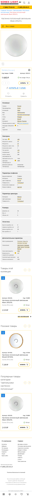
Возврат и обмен (22, 450)
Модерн (19, 117)
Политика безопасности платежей (16, 472)
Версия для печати (29, 70)
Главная (3, 10)
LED (18, 139)
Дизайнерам (21, 454)
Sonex (4, 70)
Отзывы (20, 455)
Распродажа (5, 450)
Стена (24, 241)
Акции (3, 454)
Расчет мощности (23, 123)
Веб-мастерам (21, 452)
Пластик (24, 121)
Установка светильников (24, 446)
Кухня (22, 247)
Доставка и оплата (22, 444)
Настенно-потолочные (23, 114)
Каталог (9, 10)
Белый (19, 119)
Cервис (20, 441)
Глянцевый (20, 182)
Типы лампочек (22, 461)
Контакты (4, 444)
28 (18, 143)
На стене (24, 243)
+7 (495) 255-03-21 (23, 7)
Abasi (18, 110)
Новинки (4, 452)
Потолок (19, 241)
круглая (19, 187)
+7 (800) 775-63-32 (9, 7)
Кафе (18, 247)
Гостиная (26, 247)
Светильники (17, 10)
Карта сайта (5, 455)
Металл (19, 121)
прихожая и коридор (23, 245)
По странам (5, 448)
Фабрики (4, 446)
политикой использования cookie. (16, 484)
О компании (6, 441)
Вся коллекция (24, 316)
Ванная (19, 249)
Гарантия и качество (23, 448)
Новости (20, 457)
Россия (11, 70)
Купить (24, 83)
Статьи (19, 459)
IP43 (18, 251)
